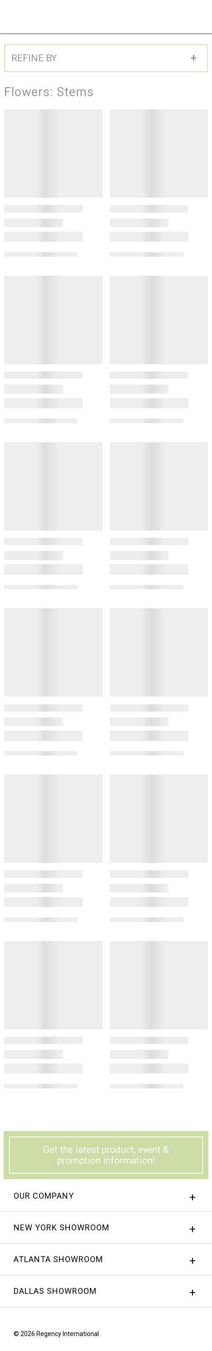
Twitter (195, 1336)
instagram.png (178, 1336)
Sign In (125, 15)
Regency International (23, 16)
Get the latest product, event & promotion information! (106, 1155)
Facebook (161, 1336)
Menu (197, 14)
